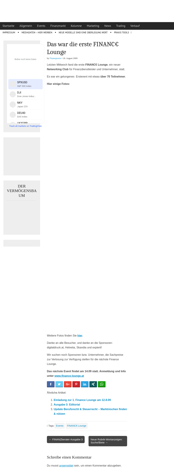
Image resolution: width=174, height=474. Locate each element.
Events (41, 26)
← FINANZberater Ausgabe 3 (66, 439)
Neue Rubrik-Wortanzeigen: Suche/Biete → (106, 441)
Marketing (93, 26)
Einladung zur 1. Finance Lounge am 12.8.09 (82, 400)
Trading (120, 26)
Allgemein (26, 26)
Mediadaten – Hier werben (37, 32)
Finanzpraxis (55, 58)
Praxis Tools (121, 32)
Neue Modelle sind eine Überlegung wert (83, 32)
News (107, 26)
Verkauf (135, 26)
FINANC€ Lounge (76, 425)
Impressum (9, 32)
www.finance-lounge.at (69, 375)
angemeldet (66, 465)
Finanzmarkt (58, 26)
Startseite (8, 26)
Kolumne (76, 26)
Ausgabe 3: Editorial (67, 404)
